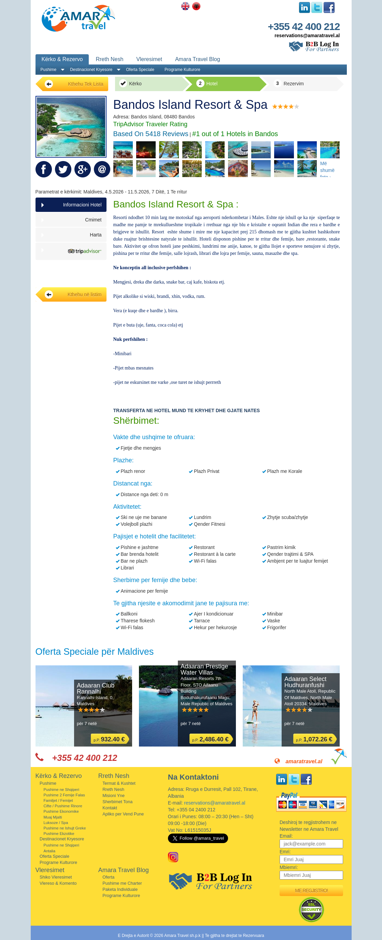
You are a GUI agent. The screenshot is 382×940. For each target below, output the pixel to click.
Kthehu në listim (73, 294)
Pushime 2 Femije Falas (64, 795)
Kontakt (109, 808)
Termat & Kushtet (119, 783)
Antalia (49, 851)
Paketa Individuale (120, 889)
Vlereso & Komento (58, 883)
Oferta (108, 877)
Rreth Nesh (109, 59)
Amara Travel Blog (197, 59)
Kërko (130, 83)
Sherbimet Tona (117, 801)
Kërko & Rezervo (62, 59)
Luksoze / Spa (55, 823)
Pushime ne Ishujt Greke (64, 828)
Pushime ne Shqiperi (61, 789)
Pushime (49, 69)
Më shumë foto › (327, 169)
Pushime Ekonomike (61, 811)
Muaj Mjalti (52, 817)
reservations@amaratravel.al (307, 35)
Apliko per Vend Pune (123, 814)
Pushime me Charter (122, 883)
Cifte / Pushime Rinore (62, 806)
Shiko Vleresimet (56, 877)
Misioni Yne (113, 795)
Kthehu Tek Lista (74, 84)
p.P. (109, 739)
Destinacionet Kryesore (91, 69)
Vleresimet (149, 59)
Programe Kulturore (182, 69)
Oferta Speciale (140, 69)
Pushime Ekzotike (58, 833)
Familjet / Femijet (58, 800)
